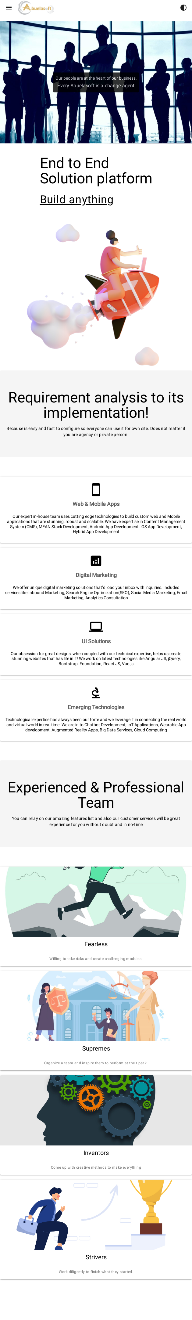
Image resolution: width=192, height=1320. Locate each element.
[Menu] (9, 7)
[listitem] (96, 504)
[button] (183, 8)
